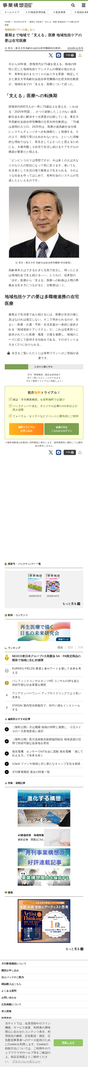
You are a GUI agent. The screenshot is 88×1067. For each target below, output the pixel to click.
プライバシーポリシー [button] (26, 1061)
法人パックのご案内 (12, 977)
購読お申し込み (10, 970)
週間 (70, 647)
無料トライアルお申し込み (26, 429)
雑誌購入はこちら (11, 984)
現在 (60, 647)
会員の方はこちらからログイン (61, 429)
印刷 (70, 55)
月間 (80, 647)
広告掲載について (11, 1004)
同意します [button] (68, 1042)
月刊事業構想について (13, 963)
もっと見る (69, 603)
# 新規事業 (59, 12)
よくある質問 (8, 990)
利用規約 (6, 1018)
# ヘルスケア (12, 12)
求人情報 (6, 1011)
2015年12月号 (75, 48)
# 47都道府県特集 (36, 12)
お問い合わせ (8, 997)
